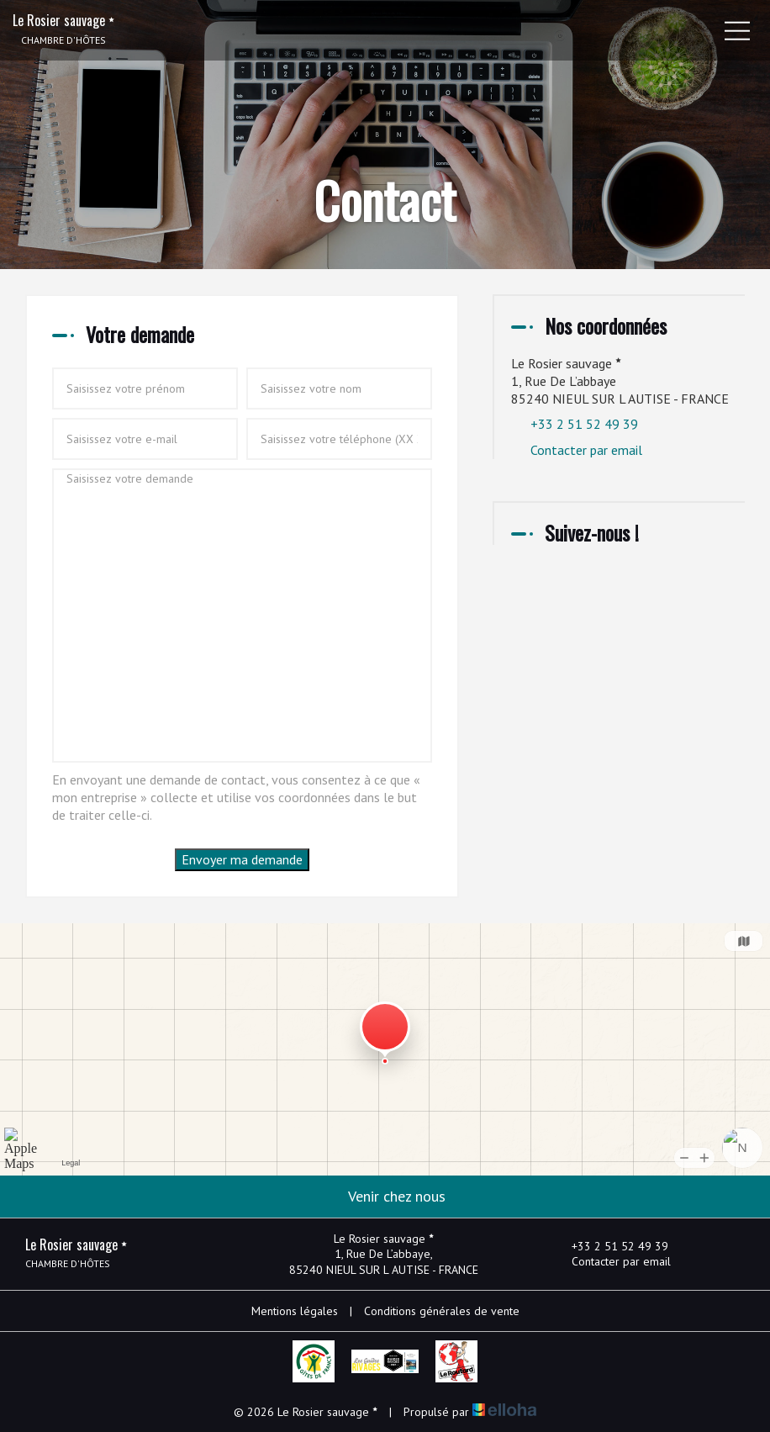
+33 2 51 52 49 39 (610, 1246)
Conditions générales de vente (441, 1310)
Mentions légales (294, 1310)
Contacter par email (586, 449)
